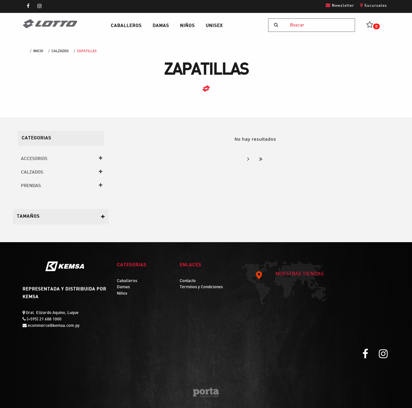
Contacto (188, 281)
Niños (122, 294)
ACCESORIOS (34, 159)
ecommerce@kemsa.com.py (53, 326)
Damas (123, 287)
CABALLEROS (126, 26)
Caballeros (127, 281)
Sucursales (373, 5)
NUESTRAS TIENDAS (289, 274)
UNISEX (214, 26)
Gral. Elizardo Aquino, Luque (52, 313)
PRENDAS (31, 186)
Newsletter (340, 5)
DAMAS (161, 26)
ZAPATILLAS (87, 51)
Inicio (38, 51)
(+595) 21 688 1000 (43, 319)
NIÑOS (187, 26)
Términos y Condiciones (201, 287)
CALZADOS (60, 51)
